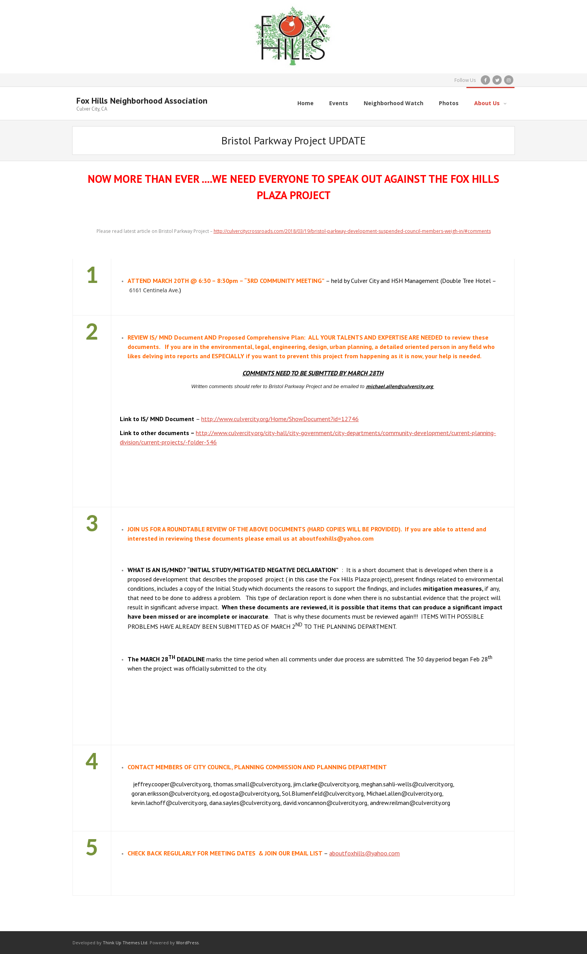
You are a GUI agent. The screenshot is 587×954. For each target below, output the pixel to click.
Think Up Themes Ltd (125, 942)
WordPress (187, 942)
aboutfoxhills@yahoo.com (364, 853)
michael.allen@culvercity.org (399, 386)
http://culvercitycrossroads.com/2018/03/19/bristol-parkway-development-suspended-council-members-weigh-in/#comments (352, 231)
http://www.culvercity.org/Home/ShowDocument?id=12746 (280, 418)
